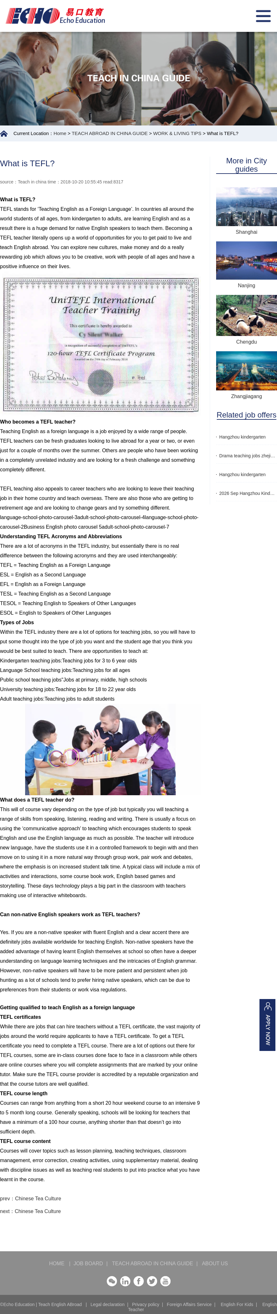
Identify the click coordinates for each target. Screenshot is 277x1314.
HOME (59, 1263)
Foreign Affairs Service (189, 1304)
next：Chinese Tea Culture (30, 1211)
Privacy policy (145, 1304)
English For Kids (237, 1304)
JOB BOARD (88, 1263)
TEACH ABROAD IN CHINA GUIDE (110, 133)
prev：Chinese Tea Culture (30, 1198)
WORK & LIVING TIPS (177, 133)
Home (60, 133)
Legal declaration (108, 1304)
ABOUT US (212, 1263)
